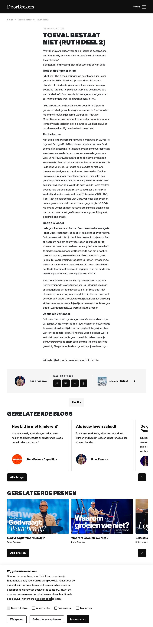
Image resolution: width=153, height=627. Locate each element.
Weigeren (16, 619)
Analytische (41, 608)
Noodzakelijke (17, 608)
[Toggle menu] (139, 7)
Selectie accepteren (46, 619)
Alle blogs (17, 477)
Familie (76, 402)
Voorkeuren (63, 608)
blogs (10, 19)
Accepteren (78, 619)
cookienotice (43, 598)
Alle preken (18, 553)
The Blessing (62, 64)
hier (97, 360)
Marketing (84, 608)
